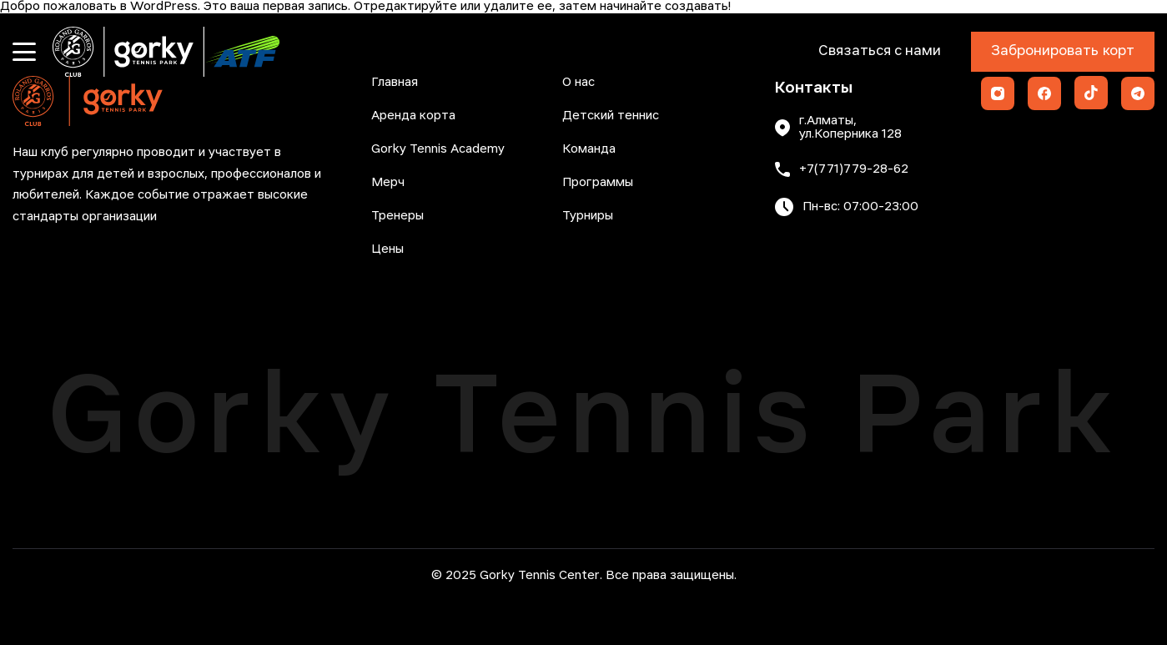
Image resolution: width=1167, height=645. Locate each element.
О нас (578, 82)
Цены (387, 249)
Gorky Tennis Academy (438, 149)
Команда (589, 149)
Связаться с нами (879, 51)
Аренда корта (413, 116)
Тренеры (397, 216)
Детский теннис (610, 116)
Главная (394, 82)
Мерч (388, 183)
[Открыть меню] (24, 52)
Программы (597, 183)
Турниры (587, 216)
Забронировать (1062, 51)
